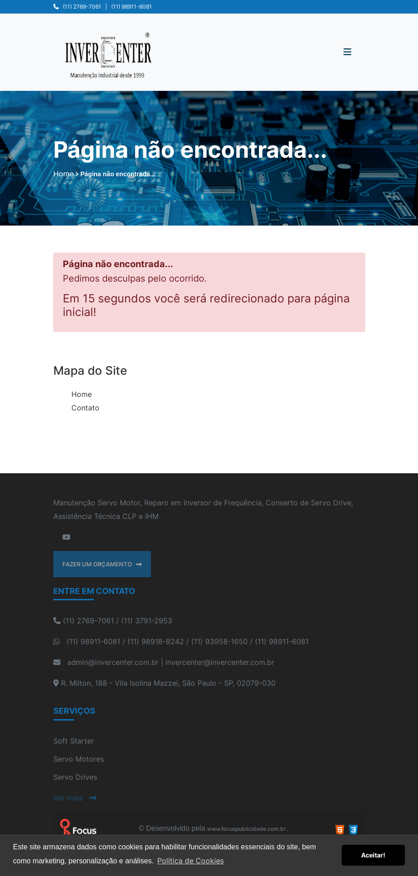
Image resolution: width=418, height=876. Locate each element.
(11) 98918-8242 (155, 641)
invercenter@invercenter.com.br (219, 662)
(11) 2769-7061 (82, 6)
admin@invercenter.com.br (113, 662)
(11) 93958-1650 (219, 641)
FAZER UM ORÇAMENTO (102, 564)
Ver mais (75, 797)
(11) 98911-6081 (131, 6)
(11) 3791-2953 (146, 620)
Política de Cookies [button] (190, 860)
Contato (85, 407)
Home (81, 394)
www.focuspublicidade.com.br (246, 828)
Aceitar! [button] (373, 855)
